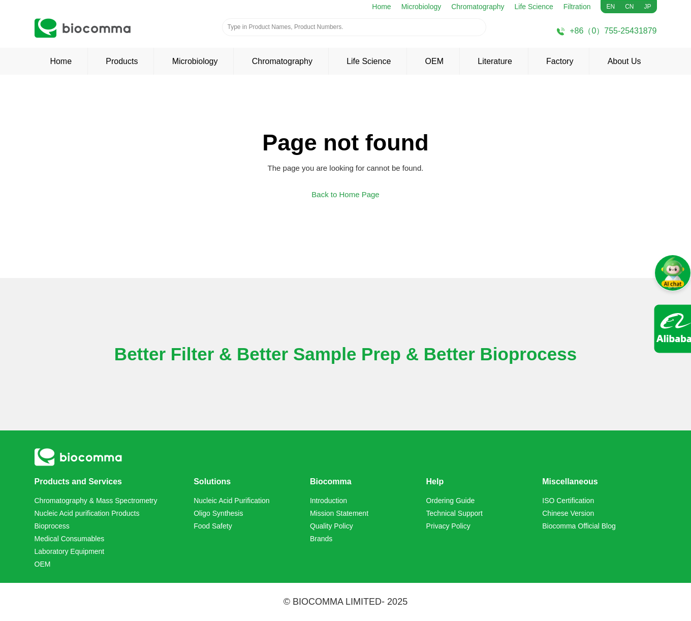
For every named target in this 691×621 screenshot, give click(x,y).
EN (610, 6)
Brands (321, 539)
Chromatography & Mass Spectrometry (96, 500)
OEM (434, 61)
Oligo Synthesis (218, 513)
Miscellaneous (570, 481)
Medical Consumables (70, 539)
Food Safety (213, 526)
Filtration (577, 7)
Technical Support (454, 513)
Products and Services (78, 481)
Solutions (212, 481)
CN (629, 6)
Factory (559, 61)
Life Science (534, 7)
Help (435, 481)
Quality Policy (331, 526)
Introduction (328, 500)
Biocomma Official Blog (578, 526)
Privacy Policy (448, 526)
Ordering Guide (450, 500)
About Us (624, 61)
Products (122, 61)
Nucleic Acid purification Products (87, 513)
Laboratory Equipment (70, 551)
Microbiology (421, 7)
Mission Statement (339, 513)
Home (381, 7)
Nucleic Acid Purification (231, 500)
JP (647, 6)
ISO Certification (568, 500)
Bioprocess (52, 526)
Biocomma (331, 481)
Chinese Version (568, 513)
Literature (495, 61)
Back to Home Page (345, 194)
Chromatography (477, 7)
